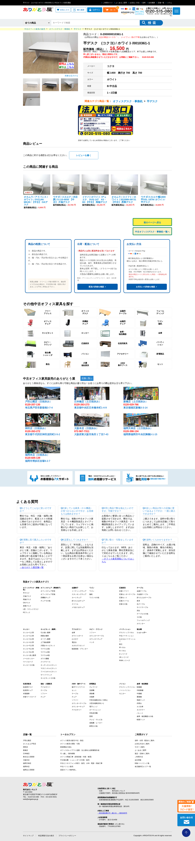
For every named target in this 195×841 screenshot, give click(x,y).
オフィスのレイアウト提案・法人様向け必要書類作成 (79, 750)
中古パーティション (126, 636)
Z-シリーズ (123, 654)
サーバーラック (46, 675)
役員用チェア (28, 690)
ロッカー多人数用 (29, 655)
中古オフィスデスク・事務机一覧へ (152, 232)
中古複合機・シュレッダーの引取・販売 (75, 760)
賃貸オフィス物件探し (68, 770)
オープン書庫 (45, 639)
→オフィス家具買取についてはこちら (118, 560)
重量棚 (139, 697)
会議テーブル (142, 591)
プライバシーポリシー (67, 836)
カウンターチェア (95, 639)
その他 (139, 617)
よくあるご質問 (120, 3)
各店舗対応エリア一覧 (143, 766)
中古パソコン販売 (66, 766)
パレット (140, 713)
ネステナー (141, 710)
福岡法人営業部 (28, 770)
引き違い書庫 (45, 632)
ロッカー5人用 (28, 646)
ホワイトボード (77, 636)
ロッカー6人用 (28, 649)
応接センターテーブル (127, 594)
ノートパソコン (125, 690)
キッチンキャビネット (49, 665)
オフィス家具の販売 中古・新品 (71, 740)
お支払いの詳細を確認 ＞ (146, 287)
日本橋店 (26, 753)
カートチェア (77, 598)
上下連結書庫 (45, 642)
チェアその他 (45, 601)
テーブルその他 (142, 614)
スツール (75, 604)
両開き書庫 (45, 636)
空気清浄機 (93, 713)
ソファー (92, 632)
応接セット (123, 598)
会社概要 (151, 3)
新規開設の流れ (66, 747)
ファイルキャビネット (49, 672)
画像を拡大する (71, 76)
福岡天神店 (27, 763)
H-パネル (122, 651)
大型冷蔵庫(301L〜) (96, 703)
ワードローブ (28, 662)
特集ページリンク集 (142, 763)
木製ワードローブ (29, 697)
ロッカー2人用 (28, 636)
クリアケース (45, 662)
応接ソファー (124, 591)
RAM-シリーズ (124, 660)
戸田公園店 (27, 740)
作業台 (139, 703)
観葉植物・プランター (80, 649)
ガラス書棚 (45, 659)
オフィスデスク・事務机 (128, 101)
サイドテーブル (142, 607)
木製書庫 (26, 694)
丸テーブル (141, 604)
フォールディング (143, 620)
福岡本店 (26, 766)
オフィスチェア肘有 (48, 591)
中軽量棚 (140, 690)
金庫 (73, 632)
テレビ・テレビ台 (95, 720)
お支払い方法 (133, 3)
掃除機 (91, 694)
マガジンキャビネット (49, 668)
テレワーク (93, 687)
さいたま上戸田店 (29, 744)
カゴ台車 (140, 707)
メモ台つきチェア (78, 607)
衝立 (120, 644)
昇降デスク (27, 606)
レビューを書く (83, 155)
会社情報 (138, 760)
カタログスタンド (78, 646)
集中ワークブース (78, 687)
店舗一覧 (160, 3)
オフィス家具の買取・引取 (70, 744)
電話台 (74, 642)
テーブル (44, 690)
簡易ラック (141, 700)
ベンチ (91, 642)
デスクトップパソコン (127, 687)
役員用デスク (28, 687)
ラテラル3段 (45, 652)
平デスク (152, 101)
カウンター (141, 624)
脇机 (91, 594)
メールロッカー (28, 659)
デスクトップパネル (126, 632)
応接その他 (123, 604)
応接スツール (124, 601)
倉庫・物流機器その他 (145, 716)
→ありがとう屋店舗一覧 (32, 567)
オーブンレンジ (95, 710)
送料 (143, 3)
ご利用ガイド (107, 3)
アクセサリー (45, 687)
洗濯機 (91, 690)
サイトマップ (28, 836)
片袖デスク (27, 596)
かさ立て (75, 639)
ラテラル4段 (45, 655)
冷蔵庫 (91, 697)
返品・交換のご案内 (142, 753)
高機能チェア (45, 598)
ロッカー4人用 (28, 642)
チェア (43, 697)
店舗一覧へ (87, 378)
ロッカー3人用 (28, 639)
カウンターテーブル (96, 636)
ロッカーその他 (28, 665)
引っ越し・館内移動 (67, 753)
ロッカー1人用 (28, 632)
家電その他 (93, 726)
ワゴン (91, 591)
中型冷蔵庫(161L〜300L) (98, 700)
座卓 (138, 601)
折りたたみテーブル (144, 598)
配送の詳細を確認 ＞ (97, 287)
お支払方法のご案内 (142, 744)
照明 (91, 716)
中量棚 (139, 694)
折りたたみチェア (78, 601)
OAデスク (26, 603)
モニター (122, 694)
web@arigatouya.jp (30, 799)
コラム (169, 3)
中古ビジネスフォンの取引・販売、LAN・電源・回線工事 (81, 763)
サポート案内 (139, 747)
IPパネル (122, 647)
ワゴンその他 (94, 598)
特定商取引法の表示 (46, 836)
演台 (138, 611)
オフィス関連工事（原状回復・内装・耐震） (76, 757)
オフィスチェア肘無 (48, 594)
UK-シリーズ (124, 657)
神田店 (25, 747)
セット (74, 690)
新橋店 (25, 750)
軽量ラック (141, 720)
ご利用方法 (139, 757)
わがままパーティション (127, 640)
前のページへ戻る (152, 222)
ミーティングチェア (79, 591)
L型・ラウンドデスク (31, 609)
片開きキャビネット (48, 646)
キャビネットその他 (48, 678)
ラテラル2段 (45, 649)
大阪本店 (26, 760)
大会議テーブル (142, 594)
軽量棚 (139, 687)
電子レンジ (93, 707)
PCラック (26, 612)
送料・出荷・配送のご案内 (144, 740)
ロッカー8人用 (28, 652)
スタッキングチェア (79, 594)
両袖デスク (27, 599)
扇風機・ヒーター (95, 723)
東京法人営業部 (28, 757)
